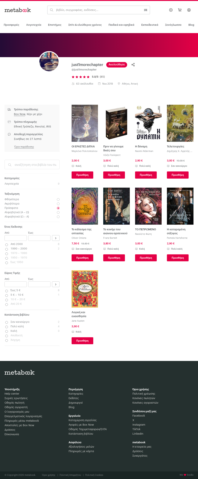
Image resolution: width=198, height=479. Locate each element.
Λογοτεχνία (33, 25)
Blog (71, 407)
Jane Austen (78, 321)
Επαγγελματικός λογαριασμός (23, 416)
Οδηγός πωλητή (14, 403)
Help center (12, 394)
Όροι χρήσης (50, 475)
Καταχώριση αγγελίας (83, 420)
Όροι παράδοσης (24, 147)
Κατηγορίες (76, 394)
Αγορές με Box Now (81, 425)
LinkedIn (137, 434)
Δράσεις (10, 430)
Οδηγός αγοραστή (16, 407)
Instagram (138, 425)
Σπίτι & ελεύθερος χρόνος (85, 25)
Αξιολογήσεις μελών (81, 447)
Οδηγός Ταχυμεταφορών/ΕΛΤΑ (88, 429)
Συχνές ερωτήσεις (16, 398)
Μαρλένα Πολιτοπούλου (84, 151)
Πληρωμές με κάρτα (81, 451)
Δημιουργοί (76, 403)
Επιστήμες (54, 25)
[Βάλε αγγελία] (170, 9)
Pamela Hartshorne (177, 238)
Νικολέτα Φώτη (143, 234)
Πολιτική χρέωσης (143, 394)
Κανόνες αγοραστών (145, 403)
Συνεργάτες (140, 456)
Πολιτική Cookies (94, 475)
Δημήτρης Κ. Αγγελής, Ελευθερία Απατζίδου (178, 151)
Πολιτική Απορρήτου (72, 475)
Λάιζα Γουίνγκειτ (112, 155)
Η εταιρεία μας (141, 447)
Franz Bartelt (110, 238)
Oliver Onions (79, 238)
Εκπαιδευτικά (149, 25)
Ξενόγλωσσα (173, 25)
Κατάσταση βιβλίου (81, 434)
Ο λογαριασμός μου (17, 412)
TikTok (136, 429)
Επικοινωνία (12, 434)
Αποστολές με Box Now (19, 425)
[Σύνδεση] (188, 9)
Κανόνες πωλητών (143, 398)
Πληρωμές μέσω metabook (22, 421)
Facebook (138, 416)
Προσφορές (11, 25)
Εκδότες (74, 398)
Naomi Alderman (144, 151)
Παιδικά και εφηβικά (121, 25)
